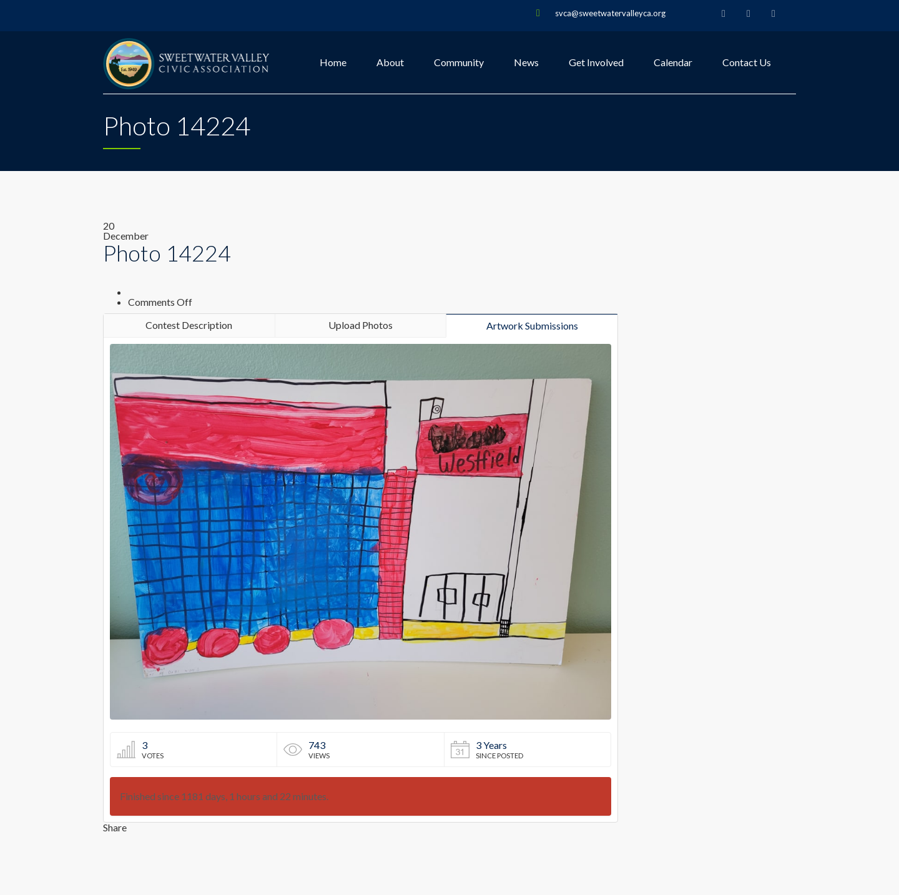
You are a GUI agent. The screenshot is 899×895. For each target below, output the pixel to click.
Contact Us (746, 62)
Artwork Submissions (532, 325)
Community (459, 62)
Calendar (673, 62)
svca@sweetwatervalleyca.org (610, 13)
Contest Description (188, 325)
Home (333, 62)
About (390, 62)
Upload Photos (360, 325)
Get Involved (596, 62)
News (526, 62)
